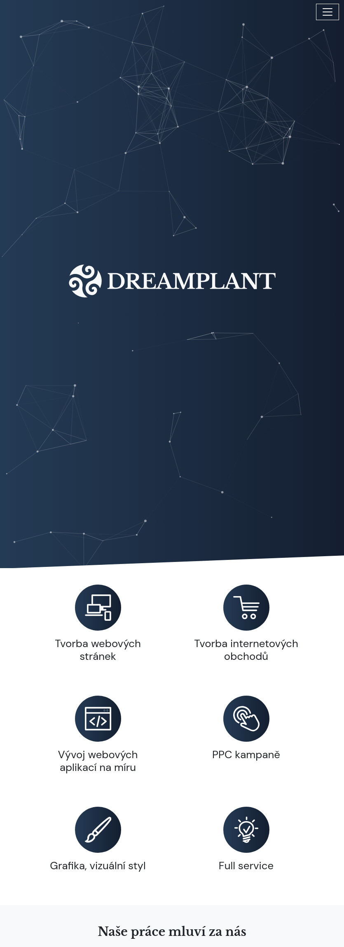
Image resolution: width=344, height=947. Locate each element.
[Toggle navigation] (327, 12)
